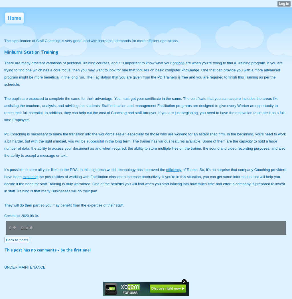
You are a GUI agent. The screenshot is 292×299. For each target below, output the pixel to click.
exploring (30, 177)
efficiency (174, 170)
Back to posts (17, 240)
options (178, 63)
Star (27, 228)
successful (95, 141)
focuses (142, 70)
